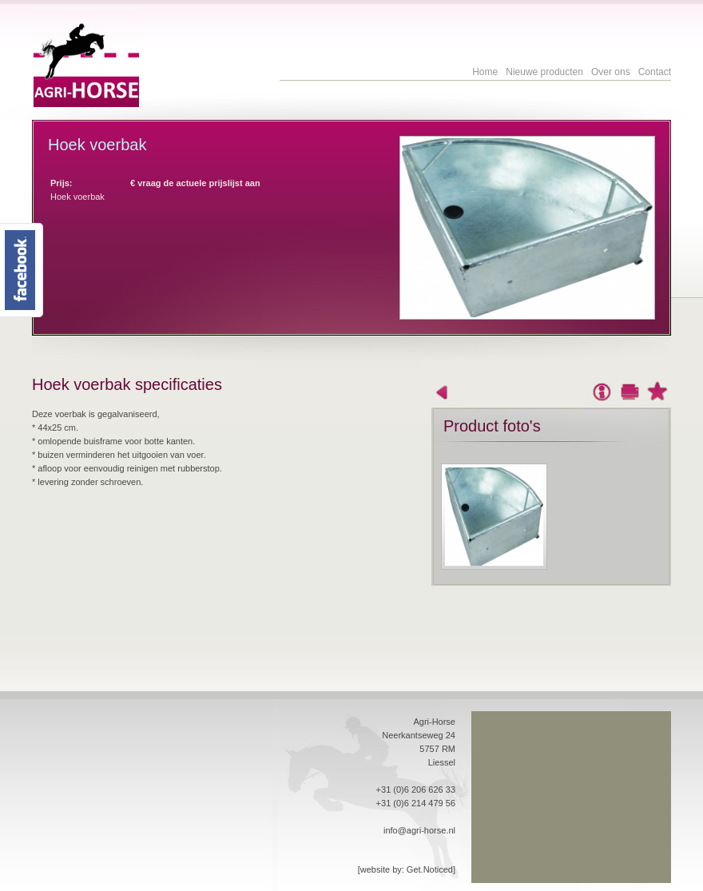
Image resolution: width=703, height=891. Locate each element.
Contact (654, 72)
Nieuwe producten (544, 72)
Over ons (610, 72)
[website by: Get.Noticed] (406, 869)
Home (485, 72)
